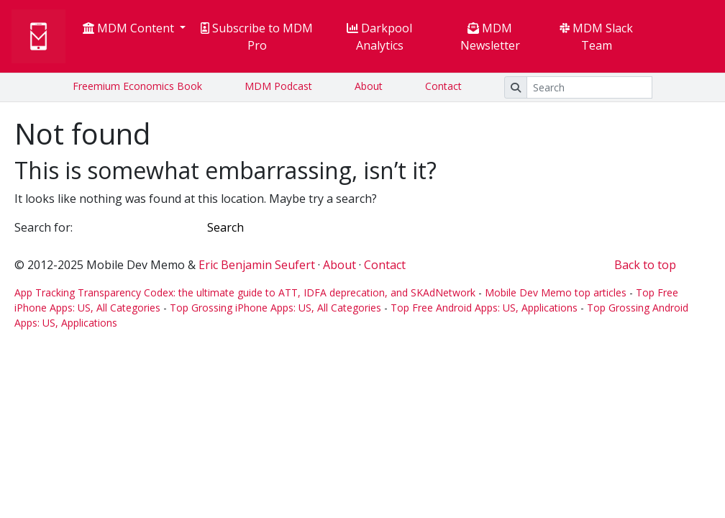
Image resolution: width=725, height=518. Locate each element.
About (369, 86)
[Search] (589, 87)
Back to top (645, 265)
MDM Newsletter (490, 36)
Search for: (43, 227)
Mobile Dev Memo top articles (555, 292)
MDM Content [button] (130, 28)
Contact (443, 86)
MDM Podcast (278, 86)
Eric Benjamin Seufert (257, 265)
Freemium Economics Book (137, 86)
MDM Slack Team (596, 36)
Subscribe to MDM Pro (257, 36)
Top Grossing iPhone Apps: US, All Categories (275, 307)
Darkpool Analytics (379, 36)
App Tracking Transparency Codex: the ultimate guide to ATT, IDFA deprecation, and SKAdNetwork (244, 292)
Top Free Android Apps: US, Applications (484, 307)
